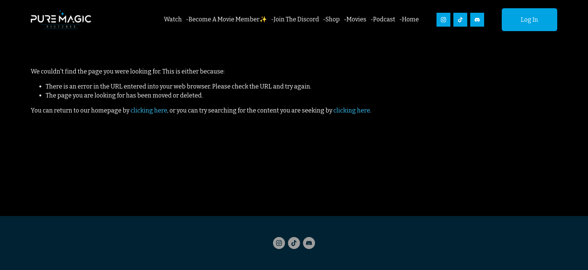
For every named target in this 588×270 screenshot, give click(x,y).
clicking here (148, 110)
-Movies (355, 19)
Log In (529, 19)
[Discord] (477, 20)
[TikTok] (460, 20)
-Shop (331, 19)
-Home (409, 19)
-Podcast (382, 19)
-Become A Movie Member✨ (226, 19)
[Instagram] (443, 20)
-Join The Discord (295, 19)
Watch (173, 19)
